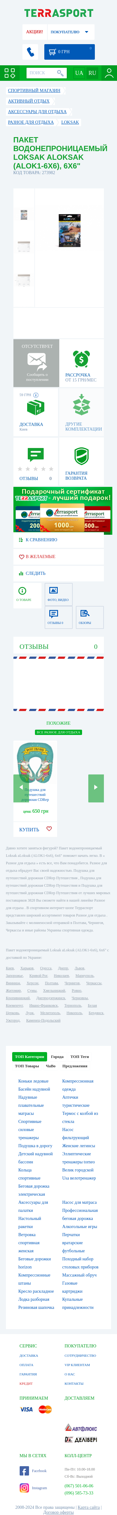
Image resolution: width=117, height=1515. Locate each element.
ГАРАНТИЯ (28, 1374)
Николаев (61, 975)
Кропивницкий (18, 998)
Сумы (32, 990)
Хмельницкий (54, 990)
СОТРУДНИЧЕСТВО (80, 1355)
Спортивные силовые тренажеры (29, 1129)
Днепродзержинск (50, 998)
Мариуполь (85, 975)
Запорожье (14, 975)
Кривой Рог (38, 975)
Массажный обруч (79, 1275)
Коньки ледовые (33, 1081)
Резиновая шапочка (36, 1307)
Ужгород (13, 1020)
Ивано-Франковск (43, 1005)
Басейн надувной (34, 1089)
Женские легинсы (78, 1145)
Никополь (74, 1013)
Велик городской (78, 1170)
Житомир (13, 990)
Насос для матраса (79, 1202)
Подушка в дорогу (35, 1145)
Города (57, 1056)
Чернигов (72, 983)
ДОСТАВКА (29, 1355)
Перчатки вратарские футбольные (73, 1242)
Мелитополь (50, 1013)
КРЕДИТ (26, 1383)
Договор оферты (58, 1512)
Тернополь (72, 1005)
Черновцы (80, 998)
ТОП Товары (27, 1066)
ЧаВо (51, 1066)
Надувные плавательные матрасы (31, 1105)
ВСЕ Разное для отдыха (58, 732)
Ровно (76, 990)
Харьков (26, 968)
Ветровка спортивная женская (29, 1242)
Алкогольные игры (79, 1226)
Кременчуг (14, 1005)
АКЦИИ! (34, 32)
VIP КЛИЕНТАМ (77, 1365)
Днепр (63, 968)
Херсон (32, 983)
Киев (10, 968)
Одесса (45, 968)
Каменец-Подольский (43, 1020)
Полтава (51, 983)
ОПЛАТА (26, 1365)
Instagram (33, 1488)
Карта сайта (89, 1507)
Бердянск (96, 1013)
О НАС (70, 1374)
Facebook (33, 1471)
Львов (79, 968)
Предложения (74, 1066)
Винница (13, 983)
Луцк (30, 1013)
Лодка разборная (33, 1299)
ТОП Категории (29, 1056)
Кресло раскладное (36, 1291)
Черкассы (93, 983)
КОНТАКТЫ (74, 1383)
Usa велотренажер (79, 1178)
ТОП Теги (80, 1056)
